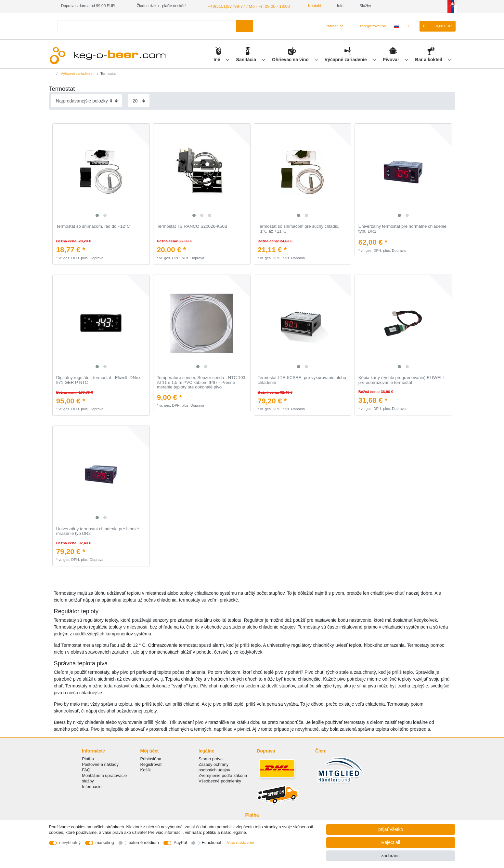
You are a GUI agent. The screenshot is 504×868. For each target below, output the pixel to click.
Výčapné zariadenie (346, 58)
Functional (211, 842)
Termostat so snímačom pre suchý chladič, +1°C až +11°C (298, 228)
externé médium (144, 842)
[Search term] (147, 26)
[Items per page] (138, 100)
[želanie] (411, 25)
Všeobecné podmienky (220, 780)
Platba (88, 758)
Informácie (91, 786)
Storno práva (211, 758)
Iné (217, 58)
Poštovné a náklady (100, 763)
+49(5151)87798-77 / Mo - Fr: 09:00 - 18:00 (244, 6)
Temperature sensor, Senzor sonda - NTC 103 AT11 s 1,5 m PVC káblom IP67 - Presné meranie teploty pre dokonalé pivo (201, 382)
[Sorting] (86, 100)
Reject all (390, 842)
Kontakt (307, 6)
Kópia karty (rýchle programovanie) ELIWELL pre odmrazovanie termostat (401, 379)
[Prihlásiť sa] (332, 25)
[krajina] (396, 25)
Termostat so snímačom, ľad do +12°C (93, 226)
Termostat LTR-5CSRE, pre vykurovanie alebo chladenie (302, 379)
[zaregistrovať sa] (369, 25)
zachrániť (390, 855)
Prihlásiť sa (151, 758)
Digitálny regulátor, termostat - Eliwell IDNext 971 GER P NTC (99, 379)
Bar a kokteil (429, 58)
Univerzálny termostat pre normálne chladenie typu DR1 (402, 228)
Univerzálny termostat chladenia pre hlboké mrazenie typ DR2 (97, 531)
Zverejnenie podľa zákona (223, 775)
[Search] (244, 26)
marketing (105, 842)
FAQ (86, 769)
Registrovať (151, 763)
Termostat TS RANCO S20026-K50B (192, 226)
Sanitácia (246, 58)
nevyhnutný (70, 842)
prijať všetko (390, 829)
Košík (145, 769)
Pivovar (391, 58)
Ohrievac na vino (291, 58)
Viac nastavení (240, 842)
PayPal (180, 842)
